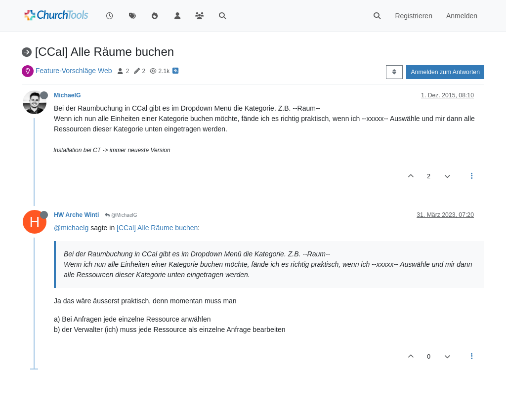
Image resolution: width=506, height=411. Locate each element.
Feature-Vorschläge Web (74, 71)
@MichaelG (121, 215)
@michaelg (71, 228)
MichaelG (67, 95)
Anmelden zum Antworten (445, 72)
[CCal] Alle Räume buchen (157, 228)
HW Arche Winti (76, 214)
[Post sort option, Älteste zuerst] (394, 72)
